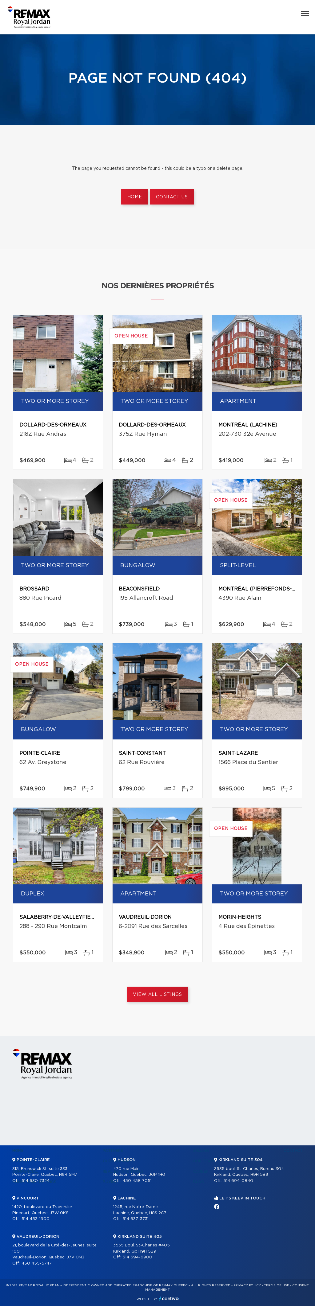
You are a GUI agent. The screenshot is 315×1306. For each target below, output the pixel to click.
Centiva (169, 1298)
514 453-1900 (36, 1219)
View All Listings (157, 994)
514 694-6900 (137, 1257)
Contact (293, 1150)
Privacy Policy (247, 1285)
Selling (201, 1150)
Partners (113, 1150)
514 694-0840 (238, 1181)
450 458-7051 (137, 1181)
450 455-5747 (37, 1263)
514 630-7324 (36, 1181)
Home (134, 197)
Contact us (172, 197)
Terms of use (276, 1285)
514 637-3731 (135, 1219)
